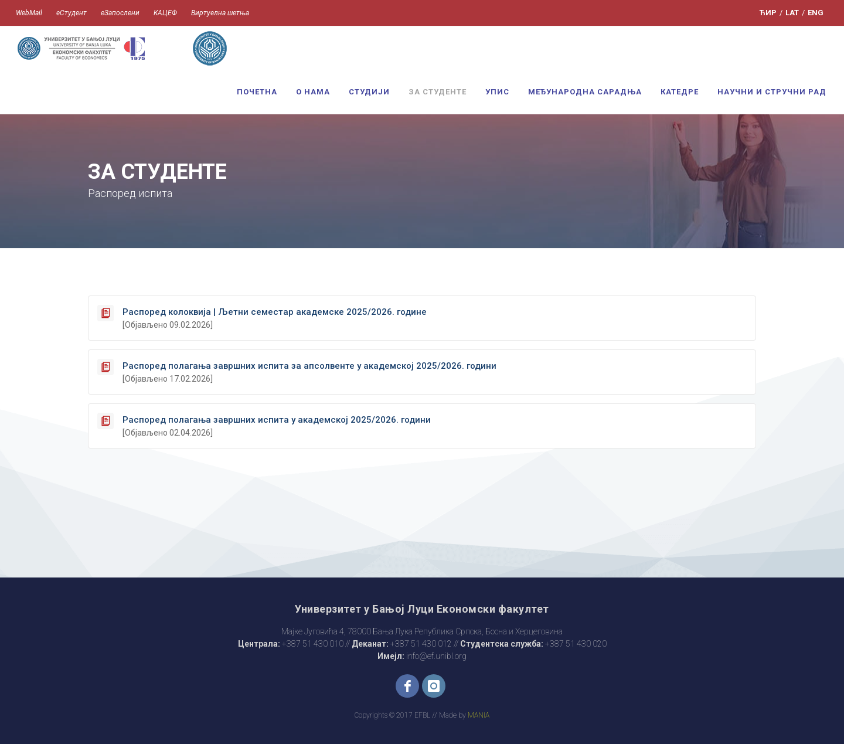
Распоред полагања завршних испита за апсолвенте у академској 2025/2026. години (309, 366)
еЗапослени (120, 13)
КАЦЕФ (165, 13)
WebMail (29, 13)
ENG (815, 12)
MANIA (478, 715)
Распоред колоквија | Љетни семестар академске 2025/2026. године (274, 312)
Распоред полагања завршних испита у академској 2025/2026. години (276, 420)
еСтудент (71, 13)
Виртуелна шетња (220, 13)
